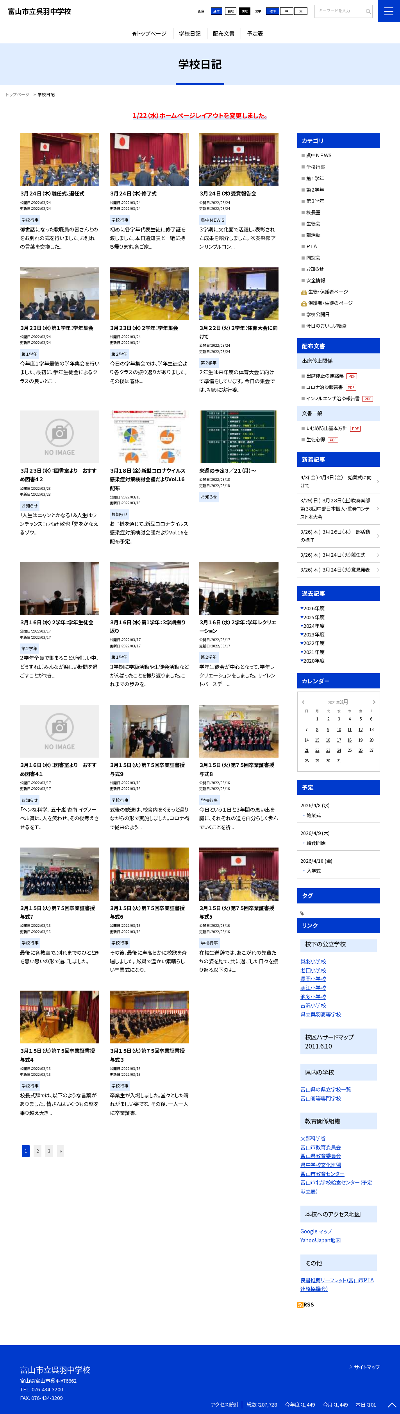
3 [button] (49, 1151)
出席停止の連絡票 (331, 375)
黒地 (245, 11)
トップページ (152, 33)
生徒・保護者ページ (324, 291)
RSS (309, 1304)
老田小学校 (313, 970)
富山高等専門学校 (320, 1098)
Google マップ (316, 1231)
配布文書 (224, 33)
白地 (231, 11)
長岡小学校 (313, 978)
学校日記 (190, 33)
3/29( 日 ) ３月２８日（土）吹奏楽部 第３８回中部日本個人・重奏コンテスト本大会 (337, 508)
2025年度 (314, 617)
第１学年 (315, 178)
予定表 (255, 33)
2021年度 (314, 652)
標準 (273, 11)
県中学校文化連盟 (320, 1164)
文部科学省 (313, 1138)
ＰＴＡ (311, 246)
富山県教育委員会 (320, 1156)
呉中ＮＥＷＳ (319, 155)
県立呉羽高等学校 (320, 1014)
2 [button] (37, 1151)
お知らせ (315, 268)
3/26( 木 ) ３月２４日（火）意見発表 (335, 569)
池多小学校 (313, 996)
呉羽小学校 (313, 961)
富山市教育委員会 (320, 1147)
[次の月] (374, 701)
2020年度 (314, 660)
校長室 (313, 212)
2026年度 (314, 608)
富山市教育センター (322, 1173)
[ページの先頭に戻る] (392, 1406)
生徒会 (313, 223)
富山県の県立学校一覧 (325, 1089)
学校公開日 (318, 314)
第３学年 (315, 200)
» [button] (61, 1151)
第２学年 (315, 189)
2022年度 (314, 643)
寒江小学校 (313, 987)
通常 (216, 11)
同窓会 (313, 257)
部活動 (313, 234)
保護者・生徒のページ (326, 302)
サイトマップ (367, 1367)
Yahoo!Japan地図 (320, 1240)
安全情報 (315, 280)
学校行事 (315, 166)
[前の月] (303, 701)
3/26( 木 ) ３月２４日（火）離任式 (332, 554)
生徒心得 (322, 439)
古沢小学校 (313, 1005)
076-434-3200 (47, 1389)
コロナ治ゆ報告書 (331, 387)
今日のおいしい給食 (326, 325)
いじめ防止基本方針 (333, 428)
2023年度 (314, 634)
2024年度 (314, 625)
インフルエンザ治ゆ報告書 (339, 398)
